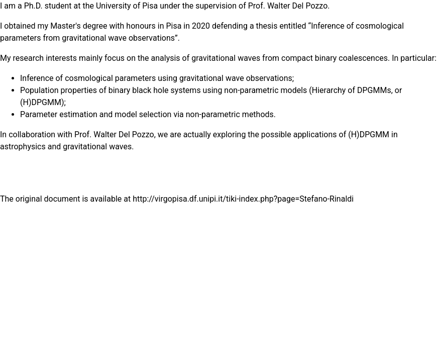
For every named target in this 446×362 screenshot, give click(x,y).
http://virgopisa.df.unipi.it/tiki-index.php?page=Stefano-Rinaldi (243, 199)
